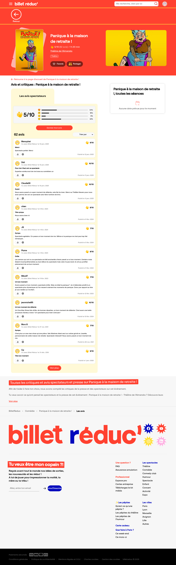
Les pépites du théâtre (127, 512)
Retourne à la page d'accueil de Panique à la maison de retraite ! (46, 79)
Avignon (146, 517)
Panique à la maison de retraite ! (55, 411)
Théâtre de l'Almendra (61, 51)
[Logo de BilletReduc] (26, 3)
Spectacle (147, 480)
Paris (144, 506)
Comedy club (149, 473)
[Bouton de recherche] (156, 3)
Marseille (147, 513)
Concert (146, 488)
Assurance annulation (126, 470)
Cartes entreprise (124, 484)
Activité (146, 491)
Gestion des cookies (111, 559)
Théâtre (146, 466)
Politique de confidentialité (43, 559)
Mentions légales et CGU (69, 559)
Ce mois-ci (121, 537)
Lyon (144, 509)
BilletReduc (14, 411)
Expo (145, 495)
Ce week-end (122, 533)
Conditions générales (18, 559)
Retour (16, 16)
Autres (145, 524)
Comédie (30, 411)
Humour (146, 477)
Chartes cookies (91, 559)
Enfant (145, 484)
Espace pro (121, 480)
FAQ (118, 466)
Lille (144, 520)
